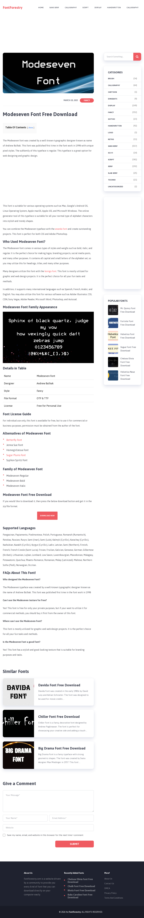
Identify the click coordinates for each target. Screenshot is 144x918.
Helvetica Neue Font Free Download (127, 375)
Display (96, 8)
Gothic (111, 119)
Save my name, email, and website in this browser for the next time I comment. (45, 835)
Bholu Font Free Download (81, 890)
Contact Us (109, 883)
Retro (111, 139)
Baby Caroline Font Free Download (80, 896)
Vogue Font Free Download (128, 349)
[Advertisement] (72, 35)
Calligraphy (69, 8)
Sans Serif (52, 8)
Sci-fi (110, 153)
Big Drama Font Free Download (62, 748)
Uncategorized (115, 187)
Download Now (47, 516)
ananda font (61, 229)
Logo (110, 133)
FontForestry (12, 8)
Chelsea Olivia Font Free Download (127, 362)
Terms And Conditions (113, 898)
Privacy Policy (110, 893)
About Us (108, 879)
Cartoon (112, 92)
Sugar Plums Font (16, 455)
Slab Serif (112, 173)
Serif (110, 166)
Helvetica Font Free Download (127, 336)
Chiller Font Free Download (59, 717)
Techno (112, 180)
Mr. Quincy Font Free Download (127, 310)
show (31, 127)
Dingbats (112, 99)
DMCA (107, 888)
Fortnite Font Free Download (127, 323)
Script (84, 8)
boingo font (50, 271)
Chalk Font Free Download (81, 886)
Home (38, 8)
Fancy (87, 100)
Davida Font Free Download (59, 685)
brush (111, 79)
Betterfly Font (14, 439)
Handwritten (113, 8)
